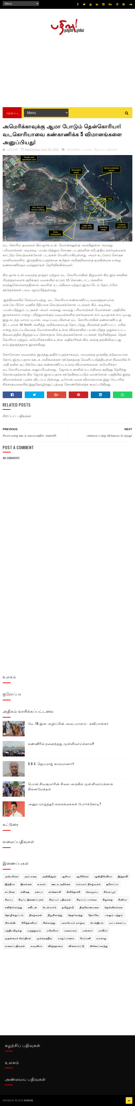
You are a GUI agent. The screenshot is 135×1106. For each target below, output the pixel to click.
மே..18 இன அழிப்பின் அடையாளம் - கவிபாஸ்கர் (68, 723)
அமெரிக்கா (73, 149)
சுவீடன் (32, 907)
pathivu (28, 1100)
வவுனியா (36, 946)
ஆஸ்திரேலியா (103, 876)
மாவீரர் (103, 930)
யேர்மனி (85, 938)
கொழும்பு (92, 891)
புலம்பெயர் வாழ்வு (73, 922)
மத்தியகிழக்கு (13, 930)
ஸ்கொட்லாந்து (99, 946)
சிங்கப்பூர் (110, 891)
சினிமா (122, 899)
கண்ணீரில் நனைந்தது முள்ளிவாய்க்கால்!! (61, 743)
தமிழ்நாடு (68, 907)
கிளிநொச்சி (73, 891)
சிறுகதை (108, 899)
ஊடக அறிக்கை (60, 884)
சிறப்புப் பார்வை (86, 899)
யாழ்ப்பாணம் (66, 938)
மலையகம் (70, 930)
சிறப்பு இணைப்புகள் (31, 899)
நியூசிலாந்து (55, 915)
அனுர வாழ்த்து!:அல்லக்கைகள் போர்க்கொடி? (64, 803)
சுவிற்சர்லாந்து (13, 907)
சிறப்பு (9, 899)
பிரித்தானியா (29, 922)
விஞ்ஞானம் (55, 946)
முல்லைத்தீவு (44, 938)
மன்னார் (87, 930)
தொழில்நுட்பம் (14, 915)
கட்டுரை (10, 891)
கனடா (39, 891)
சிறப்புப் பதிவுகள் (105, 149)
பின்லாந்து (49, 922)
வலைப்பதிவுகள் (15, 946)
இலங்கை (26, 884)
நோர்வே (93, 915)
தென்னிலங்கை (114, 907)
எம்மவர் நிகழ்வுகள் (88, 884)
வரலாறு (101, 938)
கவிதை (25, 891)
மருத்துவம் (34, 930)
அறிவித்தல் (49, 876)
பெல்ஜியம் (97, 922)
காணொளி (54, 891)
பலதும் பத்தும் (114, 915)
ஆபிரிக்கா (82, 876)
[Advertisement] (67, 70)
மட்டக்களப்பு (117, 922)
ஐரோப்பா (112, 884)
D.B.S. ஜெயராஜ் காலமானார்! (51, 763)
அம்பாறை (30, 876)
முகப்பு (12, 112)
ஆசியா (66, 876)
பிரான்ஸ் (10, 922)
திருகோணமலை (89, 907)
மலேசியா (53, 930)
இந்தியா (10, 884)
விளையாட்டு (76, 946)
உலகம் (87, 149)
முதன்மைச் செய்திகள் (18, 938)
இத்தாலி (123, 876)
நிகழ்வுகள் (35, 915)
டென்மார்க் (49, 907)
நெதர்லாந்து (75, 915)
